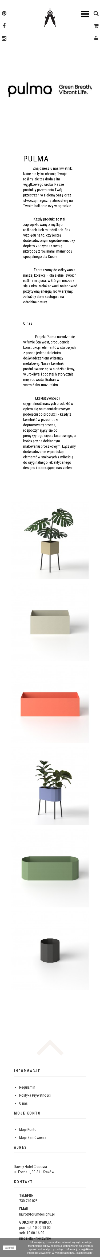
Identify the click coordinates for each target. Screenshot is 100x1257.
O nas (23, 1103)
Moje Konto (28, 1129)
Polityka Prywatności (35, 1095)
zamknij (9, 1247)
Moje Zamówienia (32, 1137)
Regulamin (27, 1087)
